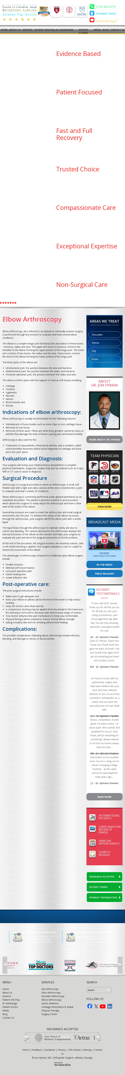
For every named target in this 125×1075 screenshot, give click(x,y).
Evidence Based (78, 53)
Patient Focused (79, 92)
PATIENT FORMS (98, 887)
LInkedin (109, 1006)
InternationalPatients (109, 817)
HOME (4, 29)
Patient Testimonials (107, 591)
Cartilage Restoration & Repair (58, 1006)
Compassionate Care (86, 207)
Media (5, 1010)
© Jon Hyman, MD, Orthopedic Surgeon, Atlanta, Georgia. (62, 1057)
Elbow (95, 343)
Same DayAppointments (109, 842)
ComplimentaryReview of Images (110, 829)
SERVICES (27, 29)
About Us (7, 992)
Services (6, 996)
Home (5, 989)
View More (104, 506)
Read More (104, 796)
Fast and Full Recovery (74, 134)
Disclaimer (49, 1049)
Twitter (96, 1006)
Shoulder (97, 334)
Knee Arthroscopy (51, 992)
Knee (95, 359)
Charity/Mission (105, 853)
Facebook (89, 1006)
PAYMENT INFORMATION (103, 897)
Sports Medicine (50, 1003)
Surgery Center (49, 1014)
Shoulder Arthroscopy (53, 996)
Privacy (61, 1049)
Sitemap (87, 1049)
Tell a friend (74, 1049)
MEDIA (97, 29)
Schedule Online (106, 13)
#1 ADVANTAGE (64, 29)
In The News (104, 564)
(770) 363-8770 (105, 6)
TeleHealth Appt (107, 21)
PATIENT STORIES (83, 31)
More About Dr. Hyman (104, 439)
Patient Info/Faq (11, 999)
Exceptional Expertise (86, 246)
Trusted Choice (77, 169)
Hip (94, 351)
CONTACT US (117, 29)
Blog (4, 1014)
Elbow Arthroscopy (51, 999)
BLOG (106, 29)
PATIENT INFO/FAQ (44, 29)
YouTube (103, 1006)
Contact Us (8, 1017)
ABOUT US (15, 29)
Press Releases (104, 573)
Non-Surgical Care (82, 284)
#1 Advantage (9, 1003)
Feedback (37, 1049)
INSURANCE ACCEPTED (101, 876)
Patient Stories (10, 1006)
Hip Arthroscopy (50, 989)
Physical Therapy (50, 1010)
